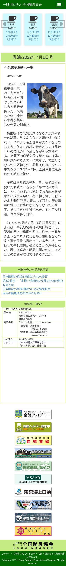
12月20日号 (33, 32)
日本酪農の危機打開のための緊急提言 (27, 288)
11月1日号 (54, 39)
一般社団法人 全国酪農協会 (22, 4)
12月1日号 (33, 39)
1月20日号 (12, 32)
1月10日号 (12, 35)
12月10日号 (33, 35)
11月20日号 (54, 32)
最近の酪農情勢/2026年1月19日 (23, 293)
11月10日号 (54, 35)
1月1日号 (12, 39)
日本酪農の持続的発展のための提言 (25, 276)
